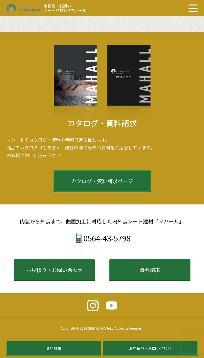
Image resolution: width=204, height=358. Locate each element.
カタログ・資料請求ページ (102, 181)
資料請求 (150, 270)
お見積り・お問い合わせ (54, 270)
